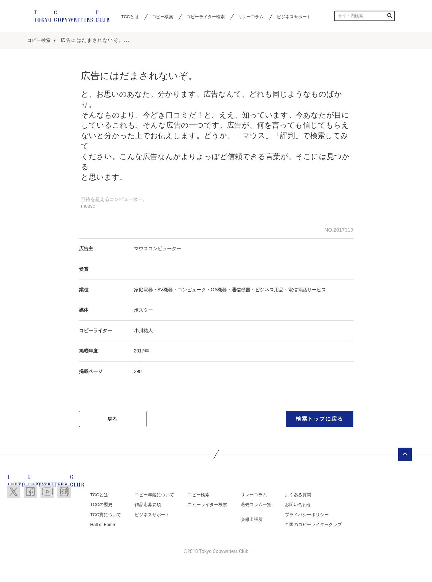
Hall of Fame (102, 524)
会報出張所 (252, 519)
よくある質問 (298, 494)
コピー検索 (162, 16)
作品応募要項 (148, 504)
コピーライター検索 (205, 16)
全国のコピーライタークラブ (313, 524)
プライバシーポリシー (307, 515)
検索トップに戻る (319, 419)
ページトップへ (405, 454)
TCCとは (129, 16)
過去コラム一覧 (256, 504)
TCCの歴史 (101, 504)
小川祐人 (143, 331)
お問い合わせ (298, 504)
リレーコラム (251, 16)
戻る (112, 419)
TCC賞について (105, 515)
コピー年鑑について (154, 494)
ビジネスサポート (294, 16)
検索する (390, 16)
